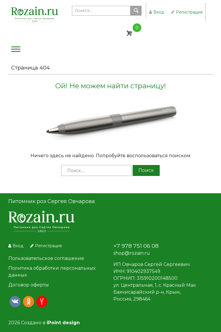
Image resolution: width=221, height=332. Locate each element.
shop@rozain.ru (131, 253)
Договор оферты (28, 285)
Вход (156, 12)
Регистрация (187, 12)
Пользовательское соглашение (46, 258)
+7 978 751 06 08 (136, 245)
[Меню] (15, 50)
